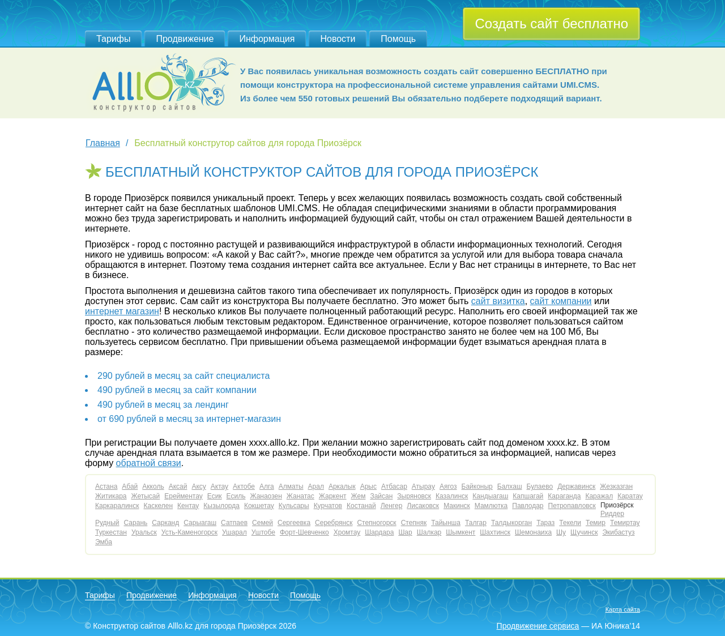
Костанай (361, 506)
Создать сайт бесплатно (551, 23)
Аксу (198, 486)
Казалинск (452, 496)
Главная (103, 143)
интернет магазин (122, 311)
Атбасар (394, 486)
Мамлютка (491, 506)
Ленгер (392, 506)
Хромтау (347, 532)
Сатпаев (234, 523)
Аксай (178, 486)
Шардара (379, 532)
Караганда (564, 496)
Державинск (576, 486)
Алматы (291, 486)
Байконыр (477, 486)
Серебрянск (333, 523)
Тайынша (445, 523)
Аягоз (448, 486)
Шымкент (460, 532)
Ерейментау (183, 496)
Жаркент (333, 496)
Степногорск (376, 523)
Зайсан (381, 496)
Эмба (103, 542)
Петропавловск (572, 506)
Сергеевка (294, 523)
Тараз (545, 523)
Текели (570, 523)
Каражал (599, 496)
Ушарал (234, 532)
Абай (130, 486)
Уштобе (263, 532)
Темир (595, 523)
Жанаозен (266, 496)
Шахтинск (495, 532)
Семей (262, 523)
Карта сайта (622, 609)
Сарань (136, 523)
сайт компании (561, 301)
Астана (106, 486)
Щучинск (584, 532)
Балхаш (509, 486)
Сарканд (165, 523)
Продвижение (185, 39)
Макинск (456, 506)
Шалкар (429, 532)
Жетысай (145, 496)
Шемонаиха (533, 532)
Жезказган (616, 486)
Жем (358, 496)
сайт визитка (498, 301)
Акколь (153, 486)
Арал (316, 486)
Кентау (188, 506)
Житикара (111, 496)
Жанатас (300, 496)
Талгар (476, 523)
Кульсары (294, 506)
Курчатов (328, 506)
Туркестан (111, 532)
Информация (267, 39)
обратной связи (148, 463)
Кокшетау (259, 506)
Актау (219, 486)
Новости (337, 39)
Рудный (107, 523)
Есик (214, 496)
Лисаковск (423, 506)
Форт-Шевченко (304, 532)
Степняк (414, 523)
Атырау (423, 486)
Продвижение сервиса (538, 625)
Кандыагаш (490, 496)
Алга (266, 486)
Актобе (244, 486)
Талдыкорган (511, 523)
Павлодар (527, 506)
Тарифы (113, 39)
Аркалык (342, 486)
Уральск (144, 532)
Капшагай (528, 496)
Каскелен (158, 506)
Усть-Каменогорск (189, 532)
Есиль (236, 496)
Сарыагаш (200, 523)
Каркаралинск (117, 506)
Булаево (540, 486)
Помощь (398, 39)
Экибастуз (618, 532)
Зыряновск (414, 496)
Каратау (630, 496)
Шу (561, 532)
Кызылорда (221, 506)
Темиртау (625, 523)
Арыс (368, 486)
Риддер (612, 514)
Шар (405, 532)
